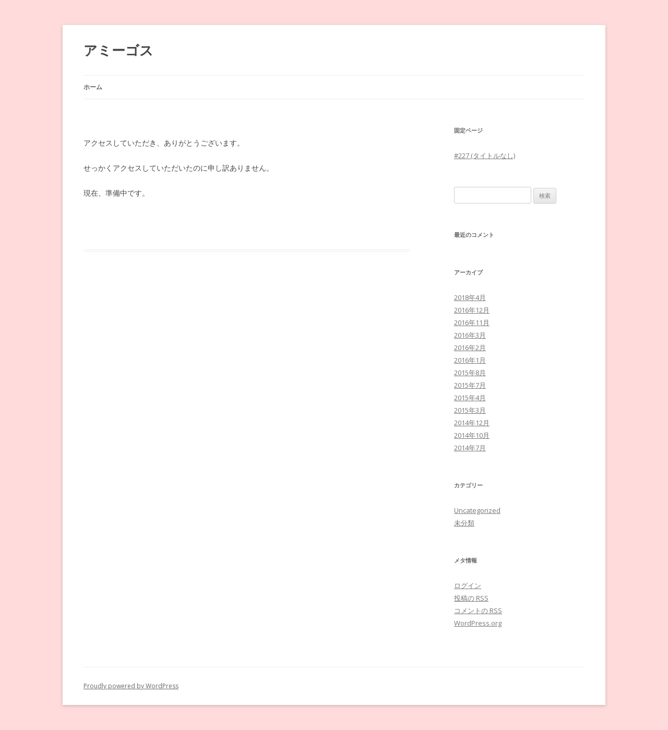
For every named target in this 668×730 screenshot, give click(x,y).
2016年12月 (472, 310)
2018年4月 (470, 297)
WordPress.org (478, 623)
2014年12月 (472, 422)
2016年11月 (472, 322)
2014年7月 (470, 447)
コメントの (478, 610)
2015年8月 (470, 372)
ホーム (93, 86)
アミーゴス (118, 50)
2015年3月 (470, 410)
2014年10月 (472, 435)
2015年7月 (470, 385)
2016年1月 (470, 360)
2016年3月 (470, 335)
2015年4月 (470, 397)
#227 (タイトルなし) (484, 155)
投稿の (471, 598)
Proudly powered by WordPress (131, 685)
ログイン (467, 585)
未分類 (464, 523)
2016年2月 (470, 347)
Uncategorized (477, 510)
